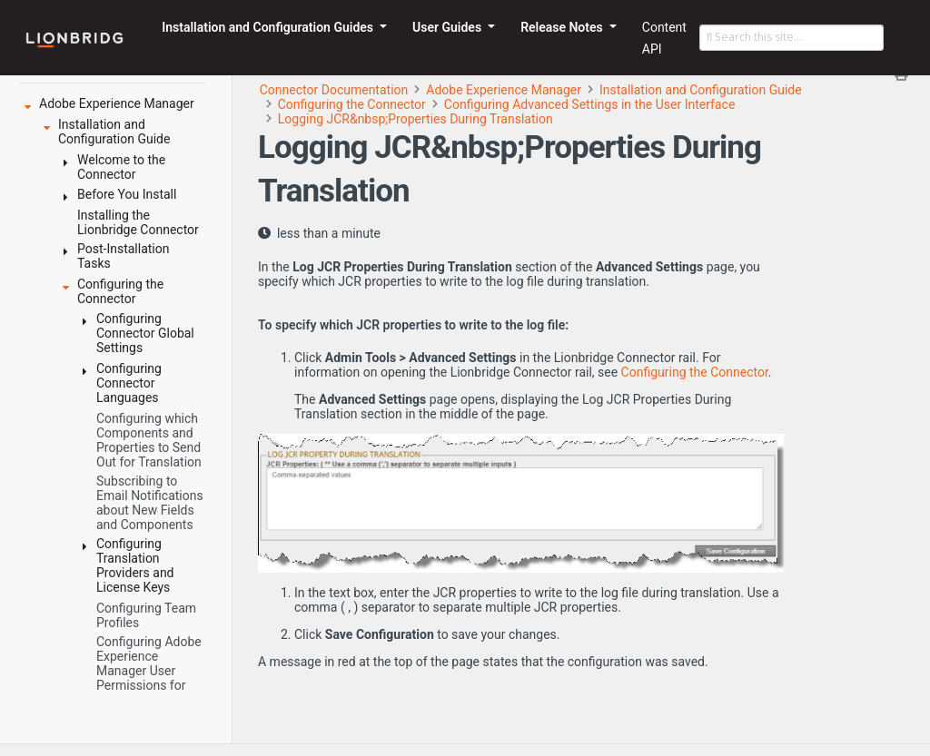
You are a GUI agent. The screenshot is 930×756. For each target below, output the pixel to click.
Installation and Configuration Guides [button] (269, 27)
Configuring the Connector (352, 104)
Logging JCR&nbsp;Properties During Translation (415, 119)
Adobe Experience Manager (503, 90)
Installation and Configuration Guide (700, 90)
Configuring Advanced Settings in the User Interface (590, 104)
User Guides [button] (448, 27)
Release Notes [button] (563, 27)
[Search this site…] (791, 38)
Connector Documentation (334, 90)
